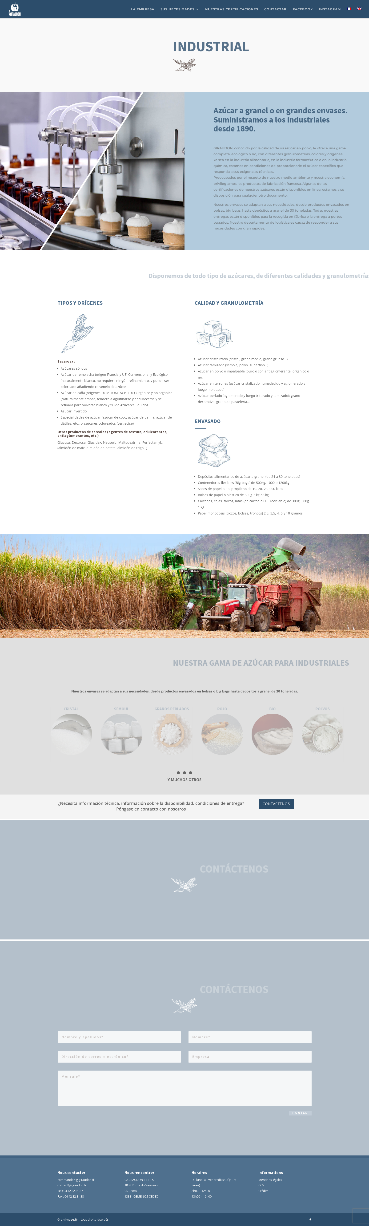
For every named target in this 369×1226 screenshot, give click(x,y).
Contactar (275, 9)
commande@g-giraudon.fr (75, 1180)
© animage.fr (67, 1219)
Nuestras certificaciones (231, 9)
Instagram (330, 9)
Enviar (300, 1114)
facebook (303, 9)
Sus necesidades (177, 9)
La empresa (142, 9)
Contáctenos (276, 803)
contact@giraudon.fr (71, 1185)
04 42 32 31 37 (73, 1191)
